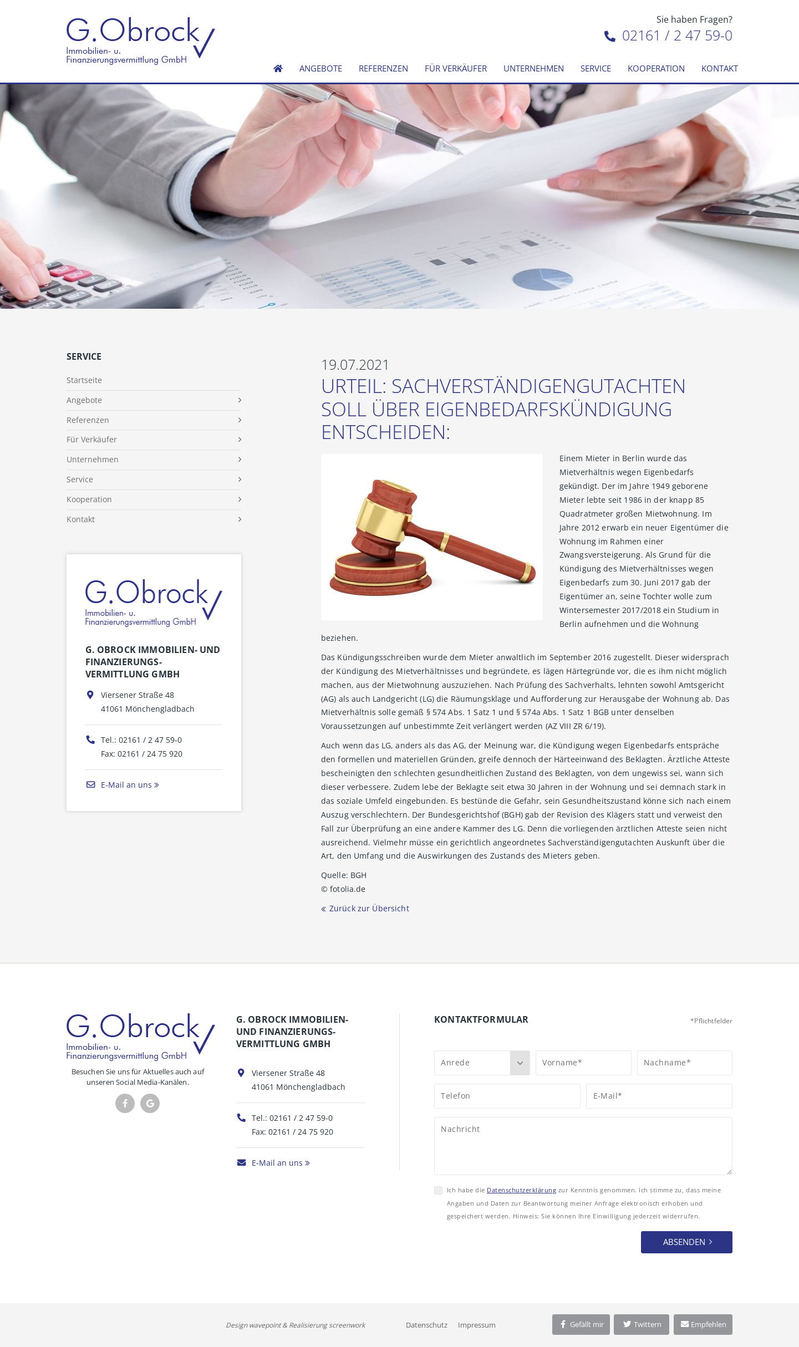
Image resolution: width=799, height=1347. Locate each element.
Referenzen (383, 68)
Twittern (641, 1324)
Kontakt (719, 68)
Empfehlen (703, 1324)
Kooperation (656, 68)
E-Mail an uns (118, 784)
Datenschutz (426, 1325)
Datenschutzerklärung (521, 1190)
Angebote (320, 68)
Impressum (477, 1325)
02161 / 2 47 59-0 (668, 34)
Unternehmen (533, 68)
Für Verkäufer (456, 68)
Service (596, 68)
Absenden (684, 1241)
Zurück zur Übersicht (369, 908)
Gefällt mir (581, 1324)
